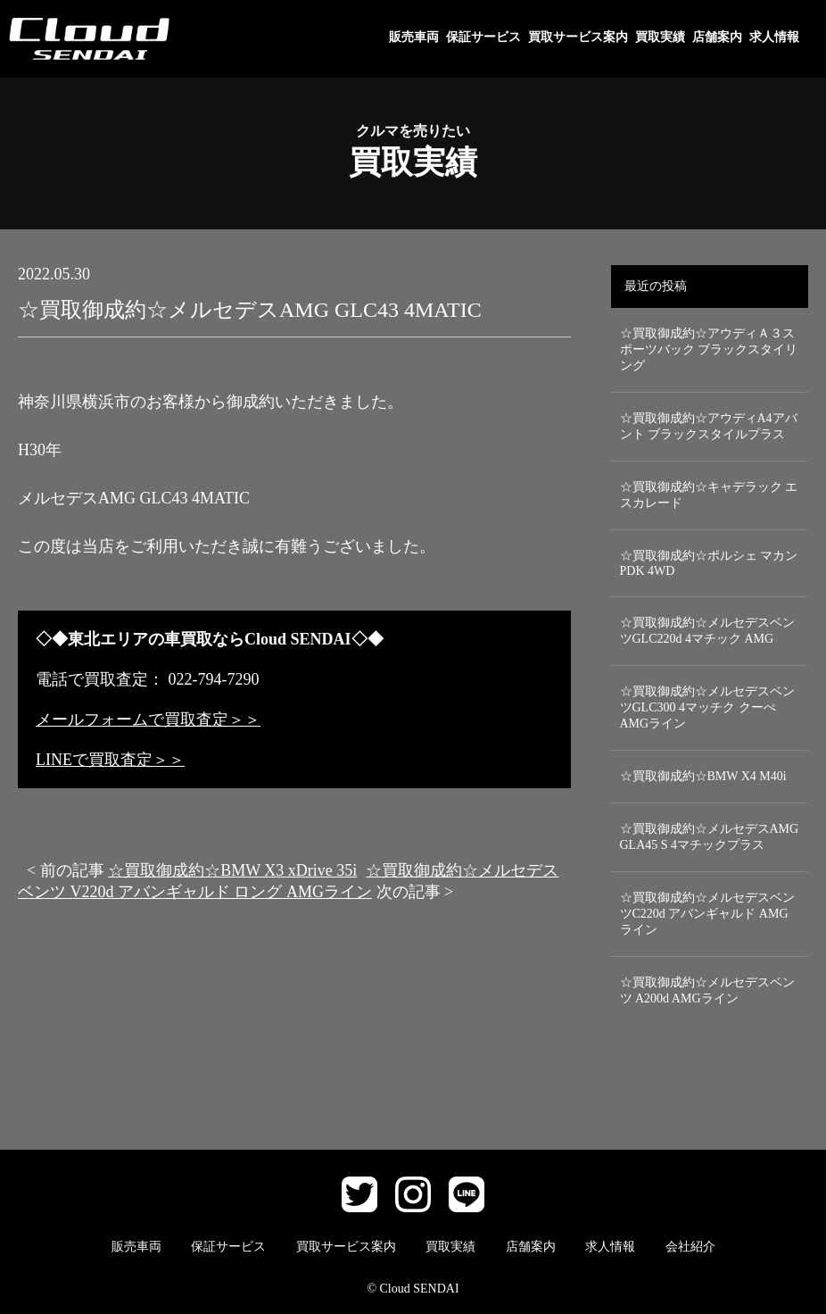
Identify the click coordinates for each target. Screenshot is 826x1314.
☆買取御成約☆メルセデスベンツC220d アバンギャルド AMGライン (707, 913)
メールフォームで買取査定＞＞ (148, 719)
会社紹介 (690, 1246)
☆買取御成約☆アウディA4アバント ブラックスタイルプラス (708, 426)
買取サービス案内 (578, 37)
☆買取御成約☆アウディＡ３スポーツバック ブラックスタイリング (709, 349)
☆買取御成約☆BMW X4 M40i (703, 776)
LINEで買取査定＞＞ (110, 760)
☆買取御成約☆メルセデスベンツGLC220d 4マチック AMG (707, 630)
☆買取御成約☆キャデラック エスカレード (709, 495)
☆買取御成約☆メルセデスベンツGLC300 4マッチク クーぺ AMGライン (707, 707)
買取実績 (660, 37)
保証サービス (483, 37)
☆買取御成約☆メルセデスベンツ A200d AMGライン (707, 990)
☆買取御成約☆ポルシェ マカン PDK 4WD (709, 563)
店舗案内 (717, 37)
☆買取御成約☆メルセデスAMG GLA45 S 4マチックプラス (709, 837)
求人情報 (774, 37)
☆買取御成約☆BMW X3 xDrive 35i (232, 870)
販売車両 (414, 37)
